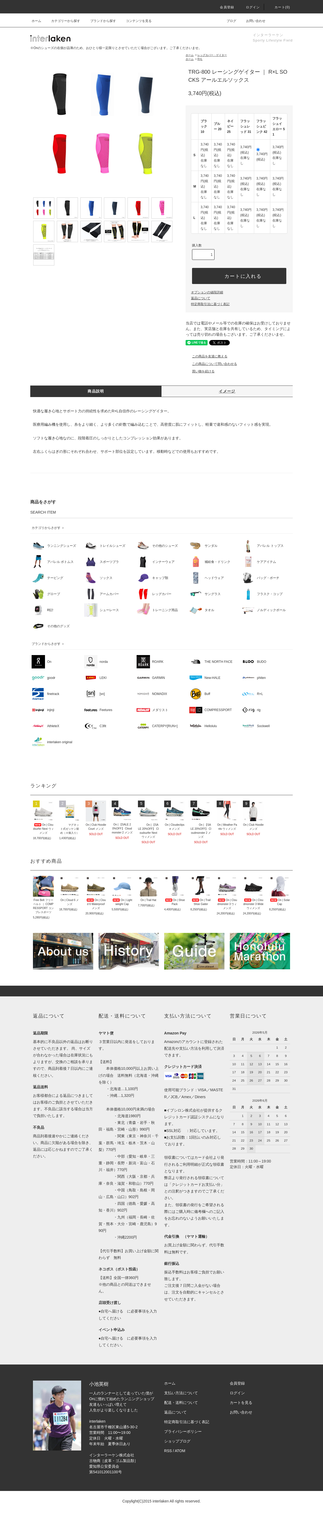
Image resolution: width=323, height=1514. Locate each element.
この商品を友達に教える (206, 356)
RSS (168, 1451)
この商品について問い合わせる (211, 364)
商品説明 (96, 391)
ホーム (36, 21)
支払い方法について (181, 1393)
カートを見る (241, 1402)
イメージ (227, 391)
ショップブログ (177, 1441)
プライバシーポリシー (183, 1431)
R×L (199, 59)
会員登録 (223, 7)
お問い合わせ (252, 21)
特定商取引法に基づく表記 (210, 304)
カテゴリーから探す (62, 21)
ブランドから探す (100, 21)
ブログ (228, 21)
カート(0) (279, 7)
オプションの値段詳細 (207, 292)
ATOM (180, 1451)
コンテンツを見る (135, 21)
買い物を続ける (200, 371)
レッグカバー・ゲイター (212, 55)
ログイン (249, 7)
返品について (200, 298)
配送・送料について (181, 1402)
